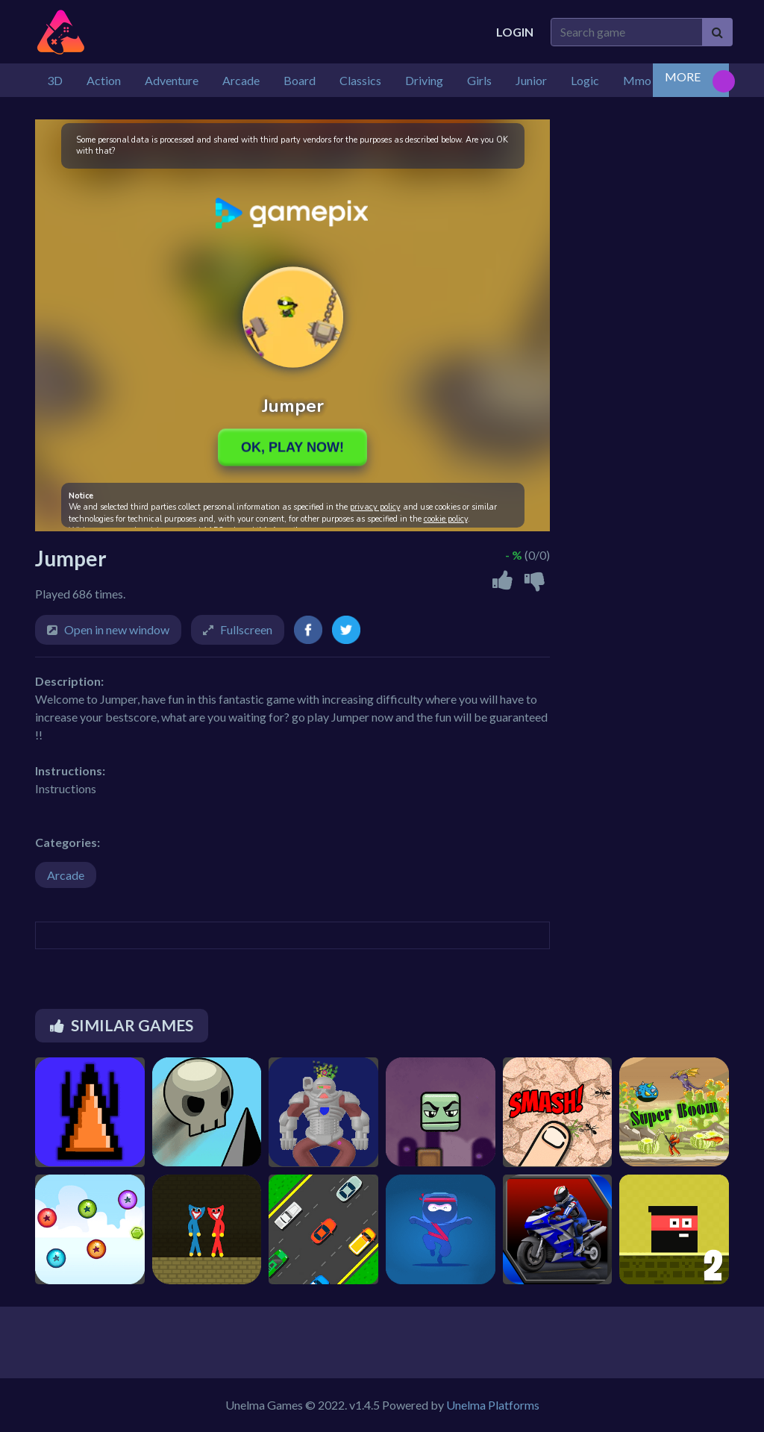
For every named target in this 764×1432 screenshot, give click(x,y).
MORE (683, 76)
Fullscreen (246, 629)
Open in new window (116, 629)
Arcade (65, 875)
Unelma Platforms (492, 1405)
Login (514, 32)
